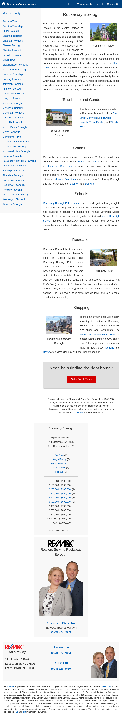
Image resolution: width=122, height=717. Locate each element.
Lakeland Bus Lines (60, 166)
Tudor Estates (96, 122)
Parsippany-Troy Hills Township (20, 161)
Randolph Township (13, 170)
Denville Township (12, 55)
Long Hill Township (13, 98)
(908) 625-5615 (61, 668)
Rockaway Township (14, 185)
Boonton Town (10, 21)
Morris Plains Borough (15, 127)
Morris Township (11, 132)
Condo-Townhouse (59, 463)
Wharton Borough (12, 204)
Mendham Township (13, 112)
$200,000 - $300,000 (60, 489)
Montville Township (13, 122)
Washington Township (14, 199)
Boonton (74, 183)
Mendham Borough (13, 108)
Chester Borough (12, 45)
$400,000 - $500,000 (60, 497)
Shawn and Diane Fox (61, 623)
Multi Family (59, 467)
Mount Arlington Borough (16, 141)
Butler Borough (11, 31)
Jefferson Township (13, 84)
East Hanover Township (15, 64)
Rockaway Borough (13, 180)
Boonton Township (13, 26)
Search (100, 4)
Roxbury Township (13, 189)
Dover (81, 161)
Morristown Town (12, 137)
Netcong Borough (12, 156)
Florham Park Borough (15, 69)
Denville (95, 161)
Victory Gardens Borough (16, 194)
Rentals (59, 472)
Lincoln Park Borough (14, 93)
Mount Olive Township (15, 146)
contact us (79, 412)
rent (24, 712)
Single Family (59, 459)
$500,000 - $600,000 (60, 502)
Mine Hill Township (13, 117)
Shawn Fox (61, 647)
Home (70, 4)
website (10, 686)
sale (16, 712)
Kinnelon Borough (12, 88)
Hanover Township (13, 74)
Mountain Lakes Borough (16, 151)
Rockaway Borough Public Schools (62, 203)
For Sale (59, 455)
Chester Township (12, 50)
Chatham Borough (13, 35)
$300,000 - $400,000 (60, 493)
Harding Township (12, 79)
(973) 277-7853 (61, 632)
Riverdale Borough (13, 175)
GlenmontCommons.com (21, 4)
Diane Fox (61, 663)
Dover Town (9, 59)
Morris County (84, 4)
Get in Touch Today (81, 379)
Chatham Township (13, 40)
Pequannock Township (15, 165)
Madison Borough (12, 103)
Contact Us (113, 4)
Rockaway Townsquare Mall (97, 334)
